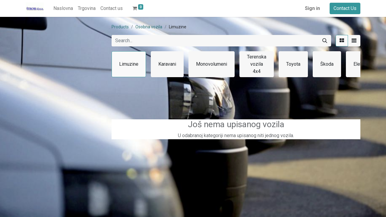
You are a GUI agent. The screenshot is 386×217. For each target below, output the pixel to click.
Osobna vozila (148, 26)
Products (120, 26)
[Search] (324, 40)
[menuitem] (63, 8)
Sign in (312, 8)
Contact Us (345, 8)
